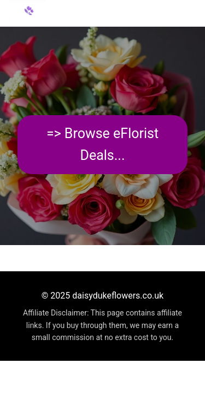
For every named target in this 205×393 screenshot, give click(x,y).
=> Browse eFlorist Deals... (102, 144)
